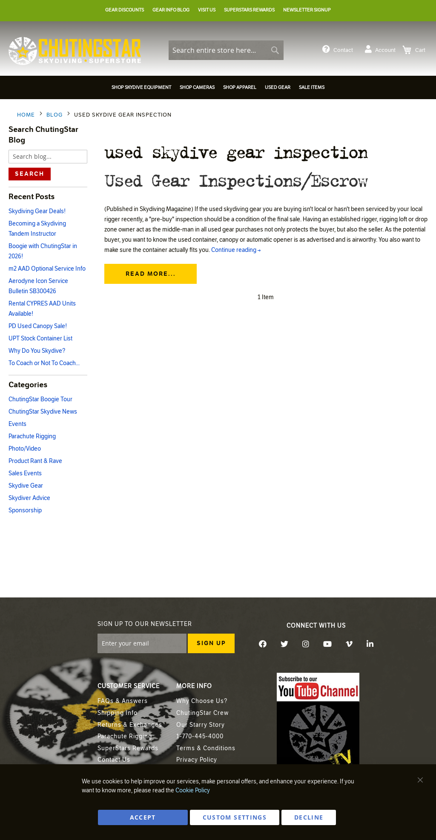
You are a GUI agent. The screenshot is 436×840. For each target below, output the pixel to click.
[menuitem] (141, 87)
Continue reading (236, 250)
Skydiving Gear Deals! (37, 211)
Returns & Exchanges (130, 725)
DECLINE (308, 817)
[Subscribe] (211, 643)
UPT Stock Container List (40, 338)
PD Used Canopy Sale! (38, 326)
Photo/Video (25, 448)
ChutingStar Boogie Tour (40, 399)
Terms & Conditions (205, 748)
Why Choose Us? (201, 701)
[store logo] (75, 51)
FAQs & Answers (123, 701)
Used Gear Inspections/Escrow (235, 179)
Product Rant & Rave (35, 461)
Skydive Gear (26, 485)
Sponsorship (25, 510)
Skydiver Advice (29, 498)
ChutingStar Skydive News (43, 411)
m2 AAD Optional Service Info (47, 268)
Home (27, 114)
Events (17, 424)
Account (380, 49)
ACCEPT (143, 817)
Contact (337, 49)
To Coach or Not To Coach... (44, 363)
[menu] (218, 89)
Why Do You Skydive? (37, 350)
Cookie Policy (192, 790)
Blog (55, 114)
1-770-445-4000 (200, 736)
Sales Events (25, 473)
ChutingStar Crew (202, 713)
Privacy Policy (196, 759)
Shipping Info (118, 713)
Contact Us (114, 759)
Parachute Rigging (32, 436)
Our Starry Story (200, 725)
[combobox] (226, 50)
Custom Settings (235, 817)
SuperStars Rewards (128, 748)
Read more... (151, 274)
